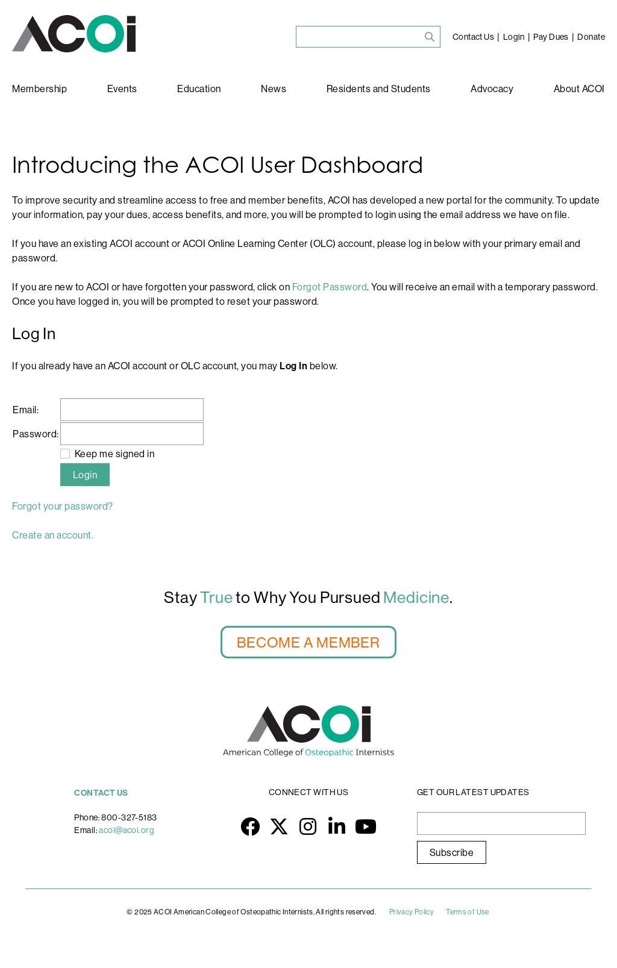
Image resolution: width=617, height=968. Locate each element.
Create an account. (52, 535)
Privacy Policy (411, 911)
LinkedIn (337, 826)
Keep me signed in (115, 454)
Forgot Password (330, 287)
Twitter (279, 826)
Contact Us (473, 36)
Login (514, 36)
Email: (26, 410)
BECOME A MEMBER (308, 642)
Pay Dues (551, 36)
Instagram (308, 826)
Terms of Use (467, 911)
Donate (591, 36)
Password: (36, 434)
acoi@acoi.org (126, 830)
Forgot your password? (62, 506)
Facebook (250, 826)
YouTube (366, 826)
